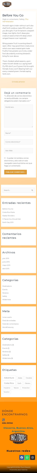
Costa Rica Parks (8, 212)
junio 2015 (6, 262)
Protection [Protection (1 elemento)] (26, 388)
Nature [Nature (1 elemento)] (16, 388)
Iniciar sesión (7, 317)
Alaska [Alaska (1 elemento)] (20, 378)
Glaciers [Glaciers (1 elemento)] (27, 383)
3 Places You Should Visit (11, 219)
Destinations (7, 286)
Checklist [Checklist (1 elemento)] (29, 378)
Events (4, 289)
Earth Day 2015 (8, 222)
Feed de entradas (9, 320)
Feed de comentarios (10, 324)
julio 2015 (5, 258)
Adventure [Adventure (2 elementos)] (9, 378)
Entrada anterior (18, 82)
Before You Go (7, 209)
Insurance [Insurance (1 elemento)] (7, 388)
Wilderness (6, 300)
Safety (21, 19)
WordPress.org (7, 327)
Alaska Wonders (8, 216)
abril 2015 (5, 269)
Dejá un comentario (10, 19)
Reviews (5, 293)
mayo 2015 (6, 265)
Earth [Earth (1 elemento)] (19, 383)
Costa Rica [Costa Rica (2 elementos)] (9, 383)
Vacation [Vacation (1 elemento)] (7, 392)
